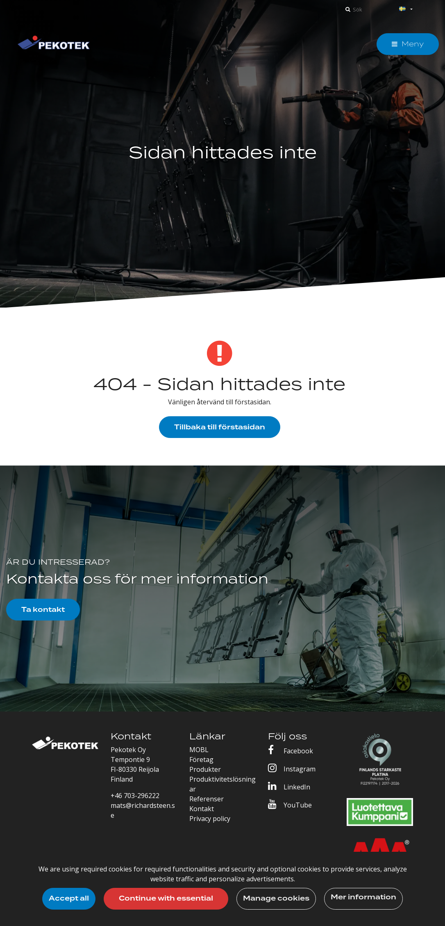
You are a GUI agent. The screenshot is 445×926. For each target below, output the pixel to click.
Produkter (205, 769)
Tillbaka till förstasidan (219, 427)
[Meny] (408, 44)
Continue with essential (166, 898)
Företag (201, 759)
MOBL (199, 749)
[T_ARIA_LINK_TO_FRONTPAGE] (54, 44)
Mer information (363, 897)
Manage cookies (276, 898)
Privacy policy (209, 818)
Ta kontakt (43, 609)
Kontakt (201, 808)
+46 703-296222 (135, 795)
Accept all (69, 898)
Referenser (206, 798)
